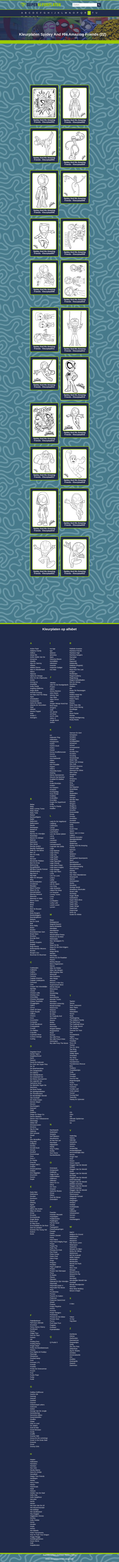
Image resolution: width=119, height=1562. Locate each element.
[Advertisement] (59, 64)
